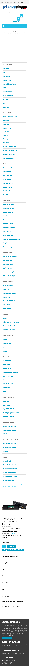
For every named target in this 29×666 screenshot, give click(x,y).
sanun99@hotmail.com (20, 2)
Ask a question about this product (12, 550)
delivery (12, 533)
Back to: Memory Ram (6, 489)
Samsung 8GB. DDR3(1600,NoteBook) (9, 486)
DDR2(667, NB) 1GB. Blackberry (21, 484)
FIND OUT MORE (7, 638)
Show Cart (18, 19)
